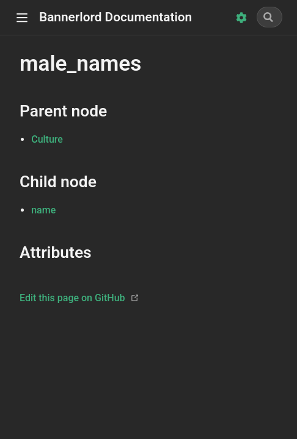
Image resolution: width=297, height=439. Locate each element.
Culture (47, 139)
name (43, 210)
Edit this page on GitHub (72, 298)
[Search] (269, 17)
